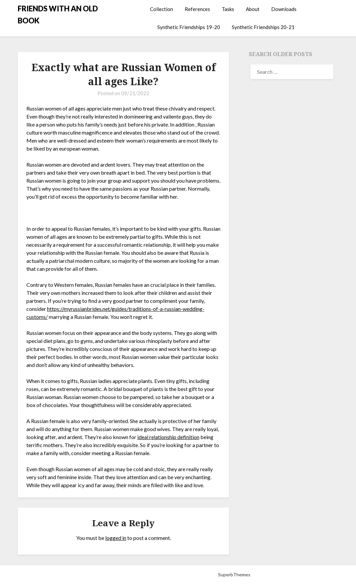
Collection (161, 9)
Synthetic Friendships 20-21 (263, 27)
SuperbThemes (234, 574)
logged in (115, 538)
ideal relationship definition (168, 437)
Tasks (228, 9)
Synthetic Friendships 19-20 (188, 27)
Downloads (284, 9)
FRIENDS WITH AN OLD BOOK (58, 14)
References (197, 9)
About (252, 9)
